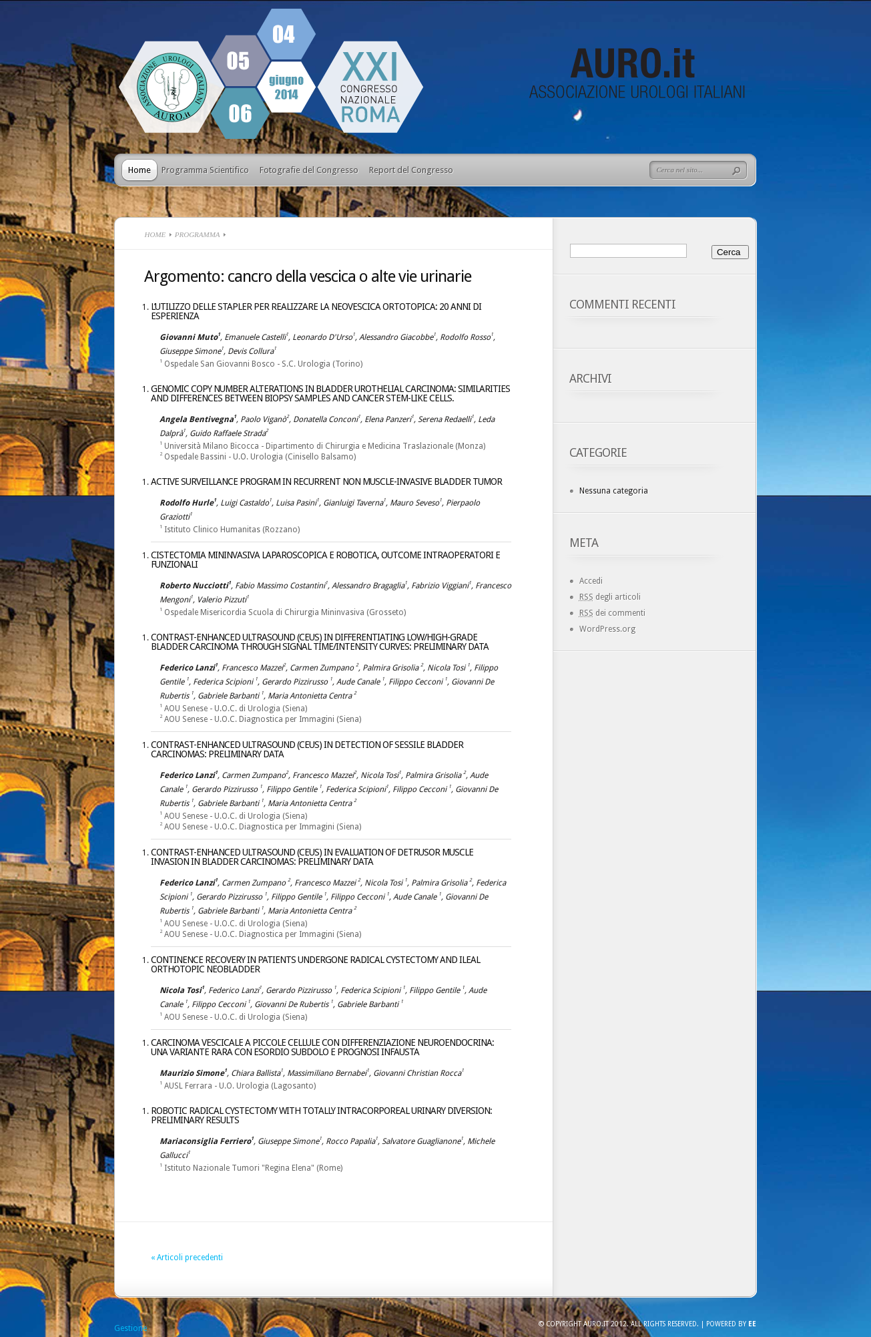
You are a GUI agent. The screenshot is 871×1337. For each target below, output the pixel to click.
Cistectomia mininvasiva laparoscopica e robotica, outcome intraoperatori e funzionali (325, 560)
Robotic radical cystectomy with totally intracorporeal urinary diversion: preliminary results (321, 1115)
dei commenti (612, 613)
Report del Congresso (411, 170)
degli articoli (610, 597)
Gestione (130, 1328)
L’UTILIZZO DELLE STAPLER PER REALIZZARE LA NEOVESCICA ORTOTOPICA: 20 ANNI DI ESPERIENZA (316, 311)
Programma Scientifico (205, 170)
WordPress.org (607, 629)
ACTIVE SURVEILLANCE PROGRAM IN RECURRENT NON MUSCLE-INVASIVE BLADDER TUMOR (326, 481)
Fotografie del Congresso (309, 170)
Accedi (591, 581)
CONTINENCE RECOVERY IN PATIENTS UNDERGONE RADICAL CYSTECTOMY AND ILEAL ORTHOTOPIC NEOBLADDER (315, 964)
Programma (197, 234)
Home (139, 170)
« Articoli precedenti (187, 1257)
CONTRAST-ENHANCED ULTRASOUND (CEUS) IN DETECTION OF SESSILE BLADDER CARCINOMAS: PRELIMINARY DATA (307, 749)
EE (752, 1324)
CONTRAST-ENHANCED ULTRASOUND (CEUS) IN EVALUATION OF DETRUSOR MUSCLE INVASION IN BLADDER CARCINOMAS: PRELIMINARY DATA (312, 857)
